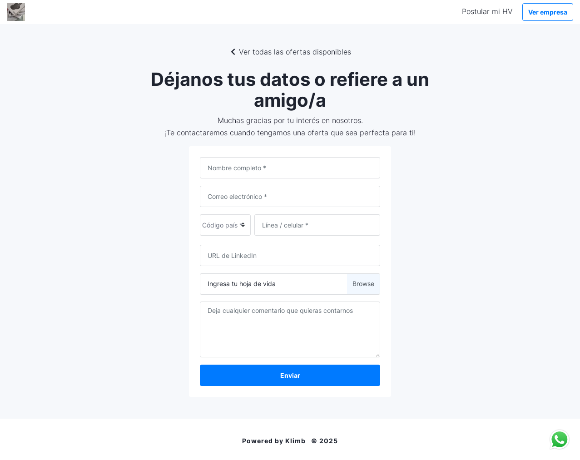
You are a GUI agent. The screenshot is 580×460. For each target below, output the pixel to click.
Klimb (295, 441)
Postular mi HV (487, 11)
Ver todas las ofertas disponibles (290, 51)
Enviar (290, 375)
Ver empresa (547, 12)
